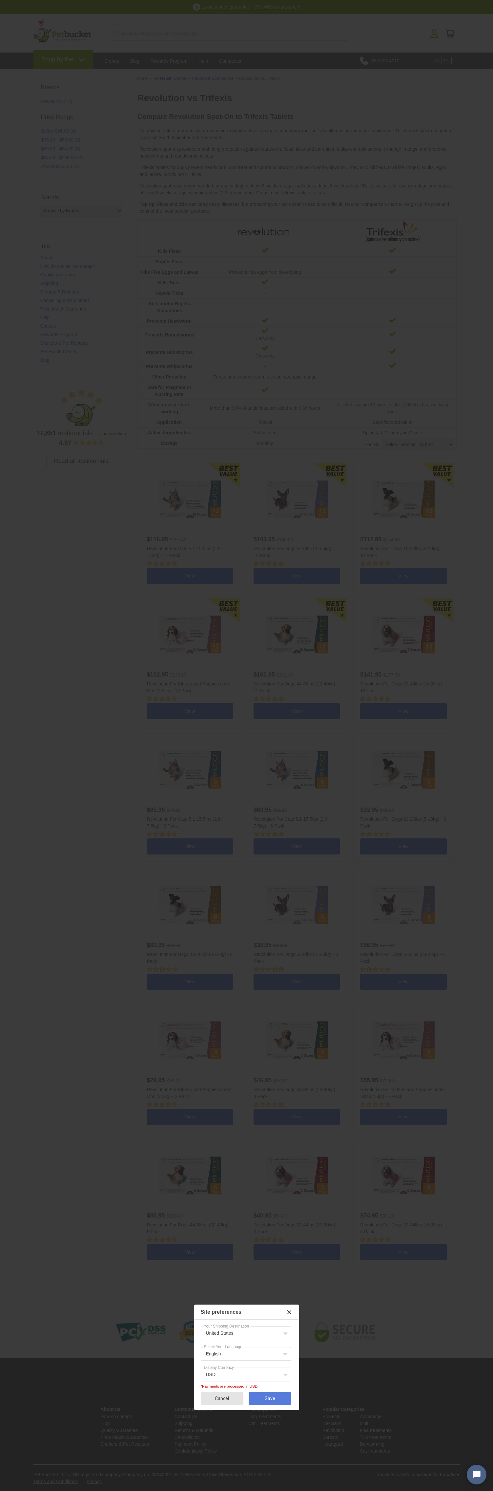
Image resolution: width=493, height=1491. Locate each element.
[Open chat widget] (476, 1474)
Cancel (222, 1398)
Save (270, 1398)
